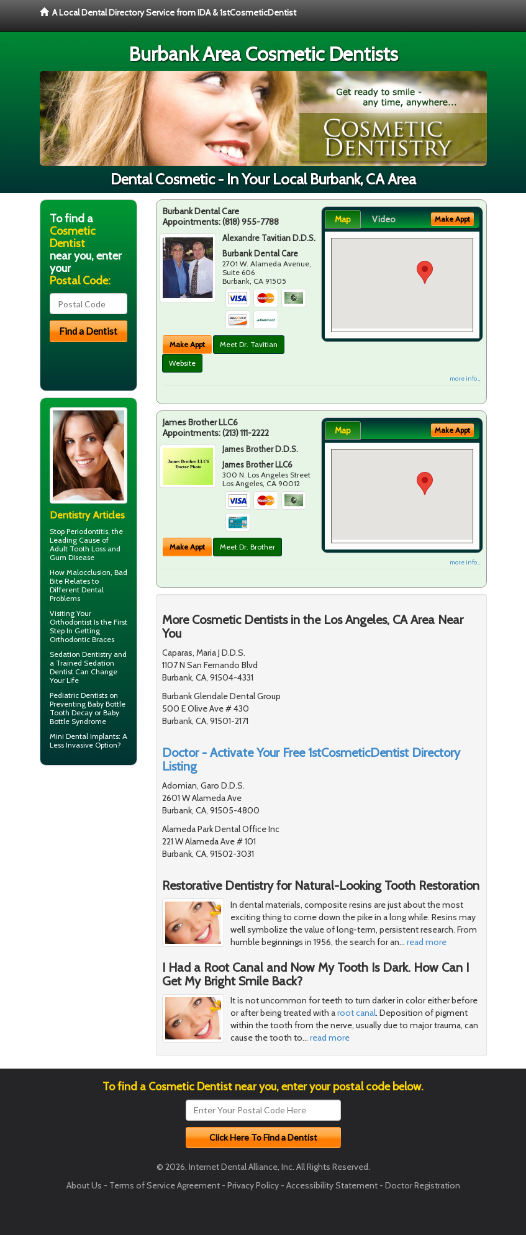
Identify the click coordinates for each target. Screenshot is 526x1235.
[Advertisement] (103, 871)
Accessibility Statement (332, 1185)
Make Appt (187, 344)
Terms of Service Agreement (164, 1185)
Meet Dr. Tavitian (249, 344)
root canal (356, 1012)
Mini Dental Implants (84, 736)
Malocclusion (88, 572)
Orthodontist (71, 622)
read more (427, 942)
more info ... (465, 378)
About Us (84, 1185)
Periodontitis (87, 531)
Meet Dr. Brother (247, 546)
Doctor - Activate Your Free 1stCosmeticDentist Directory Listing (311, 759)
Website (182, 363)
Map (343, 219)
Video (384, 219)
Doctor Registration (422, 1185)
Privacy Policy (253, 1185)
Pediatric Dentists (78, 695)
